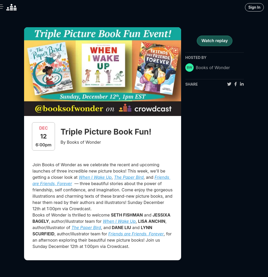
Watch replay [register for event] (214, 40)
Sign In (254, 7)
